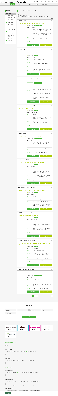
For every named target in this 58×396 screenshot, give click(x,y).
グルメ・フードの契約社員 (20, 360)
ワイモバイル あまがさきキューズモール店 (26, 49)
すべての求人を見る (37, 1)
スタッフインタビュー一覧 (21, 4)
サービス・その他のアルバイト (31, 351)
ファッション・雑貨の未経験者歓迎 (12, 372)
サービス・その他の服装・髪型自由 (35, 390)
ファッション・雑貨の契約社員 (11, 360)
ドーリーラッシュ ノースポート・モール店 (26, 105)
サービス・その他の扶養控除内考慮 (35, 381)
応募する (45, 45)
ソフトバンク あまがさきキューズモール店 (26, 240)
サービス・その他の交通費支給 (31, 385)
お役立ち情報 (44, 4)
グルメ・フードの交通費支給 (21, 385)
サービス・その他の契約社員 (30, 360)
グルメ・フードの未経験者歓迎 (22, 372)
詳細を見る (32, 45)
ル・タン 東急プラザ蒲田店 (23, 159)
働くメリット (31, 4)
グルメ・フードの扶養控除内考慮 (23, 381)
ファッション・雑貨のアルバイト (11, 351)
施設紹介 (37, 4)
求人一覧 (12, 4)
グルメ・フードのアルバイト (21, 351)
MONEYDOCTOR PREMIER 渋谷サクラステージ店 (28, 78)
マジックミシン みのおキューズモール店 (26, 269)
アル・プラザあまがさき (22, 20)
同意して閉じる (8, 393)
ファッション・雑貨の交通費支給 (11, 385)
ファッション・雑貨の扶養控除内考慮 (12, 381)
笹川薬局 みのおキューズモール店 (25, 212)
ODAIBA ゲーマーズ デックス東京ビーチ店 (26, 187)
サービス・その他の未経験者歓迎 (33, 372)
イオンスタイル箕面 (22, 133)
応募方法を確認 (46, 129)
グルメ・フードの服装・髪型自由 (23, 390)
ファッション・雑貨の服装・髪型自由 (12, 390)
